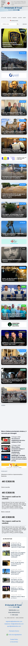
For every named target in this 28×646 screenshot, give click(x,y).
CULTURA (20, 17)
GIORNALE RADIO (14, 20)
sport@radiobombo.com (14, 626)
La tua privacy (14, 642)
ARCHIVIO (25, 24)
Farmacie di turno (14, 631)
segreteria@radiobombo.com (14, 621)
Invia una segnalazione (15, 634)
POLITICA (9, 17)
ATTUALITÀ (3, 17)
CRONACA (14, 17)
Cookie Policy (14, 639)
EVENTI (24, 17)
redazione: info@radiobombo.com (14, 624)
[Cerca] (17, 24)
